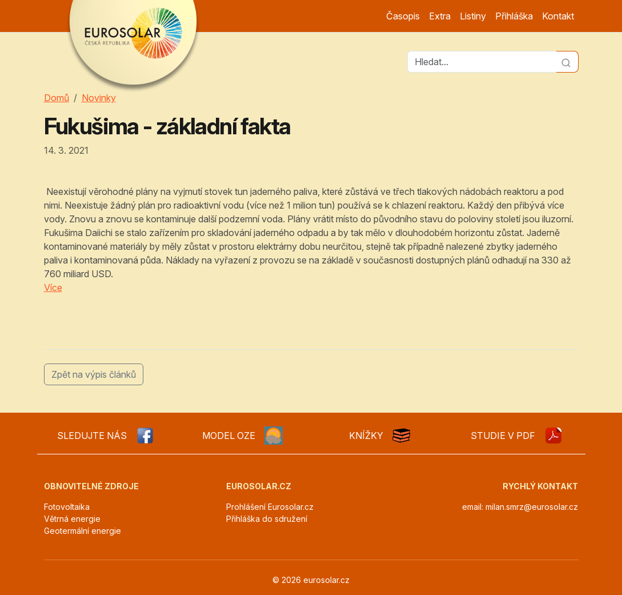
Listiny (473, 16)
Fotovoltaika (67, 507)
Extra (440, 16)
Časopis (403, 16)
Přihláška (514, 16)
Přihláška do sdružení (266, 519)
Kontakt (558, 16)
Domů (56, 97)
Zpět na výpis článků (93, 374)
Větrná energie (72, 519)
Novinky (99, 97)
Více (53, 287)
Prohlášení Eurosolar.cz (270, 507)
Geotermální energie (82, 531)
